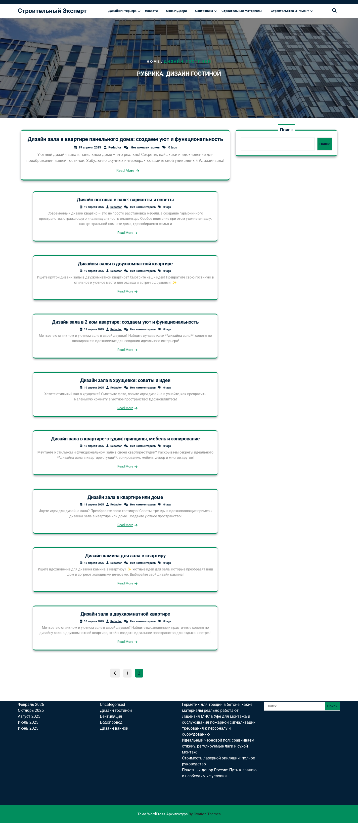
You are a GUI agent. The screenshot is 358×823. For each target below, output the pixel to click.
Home (153, 61)
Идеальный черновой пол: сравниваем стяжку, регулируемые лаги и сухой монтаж (218, 711)
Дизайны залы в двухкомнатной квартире (125, 268)
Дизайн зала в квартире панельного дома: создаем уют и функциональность (125, 139)
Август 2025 (29, 681)
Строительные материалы (242, 11)
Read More (125, 170)
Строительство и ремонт (290, 11)
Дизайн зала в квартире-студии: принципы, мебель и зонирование (125, 443)
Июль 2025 (28, 687)
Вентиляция (111, 681)
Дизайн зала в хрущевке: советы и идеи (125, 385)
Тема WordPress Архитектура (179, 814)
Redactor (114, 147)
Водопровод (111, 687)
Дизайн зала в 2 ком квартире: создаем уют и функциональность (125, 326)
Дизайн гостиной (116, 675)
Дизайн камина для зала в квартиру (125, 560)
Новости (151, 11)
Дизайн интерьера (122, 11)
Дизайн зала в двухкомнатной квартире (125, 618)
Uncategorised (112, 669)
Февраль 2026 (31, 669)
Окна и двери (176, 11)
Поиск (286, 129)
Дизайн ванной (114, 693)
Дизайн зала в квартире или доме (125, 501)
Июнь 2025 (28, 693)
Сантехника (204, 11)
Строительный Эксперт (52, 10)
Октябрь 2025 (31, 675)
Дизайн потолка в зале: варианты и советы (125, 205)
